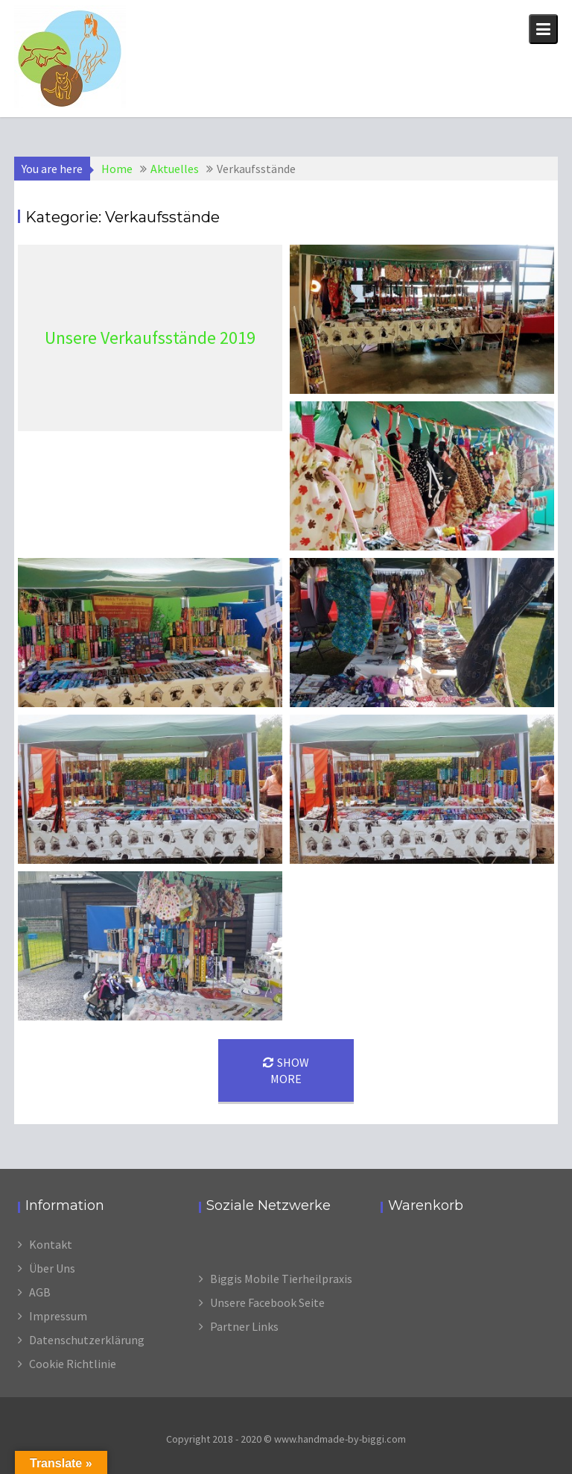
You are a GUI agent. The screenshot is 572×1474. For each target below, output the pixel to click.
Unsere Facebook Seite (267, 1302)
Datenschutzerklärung (86, 1339)
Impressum (58, 1315)
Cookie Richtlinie (72, 1363)
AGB (40, 1292)
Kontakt (50, 1244)
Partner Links (244, 1326)
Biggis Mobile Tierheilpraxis (281, 1278)
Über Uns (52, 1268)
